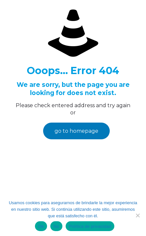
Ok (41, 226)
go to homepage (76, 131)
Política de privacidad (90, 226)
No (56, 226)
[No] (138, 215)
